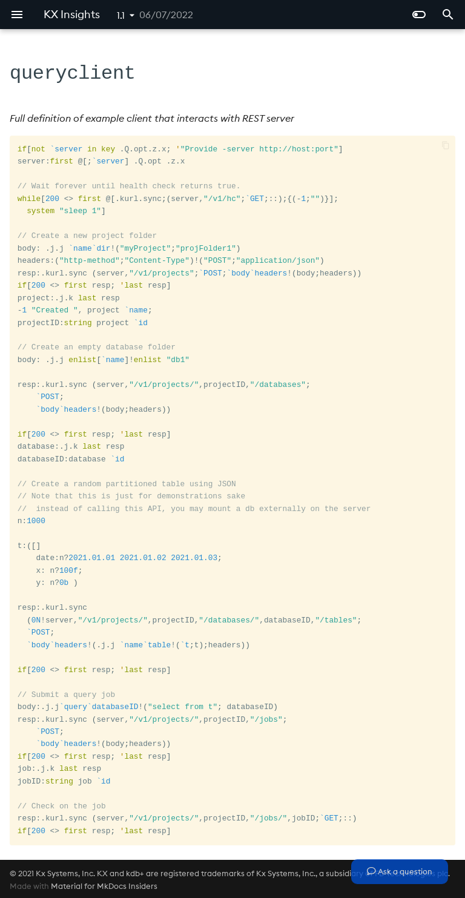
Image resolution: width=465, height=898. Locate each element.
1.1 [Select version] (121, 15)
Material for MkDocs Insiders (104, 885)
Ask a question (399, 871)
